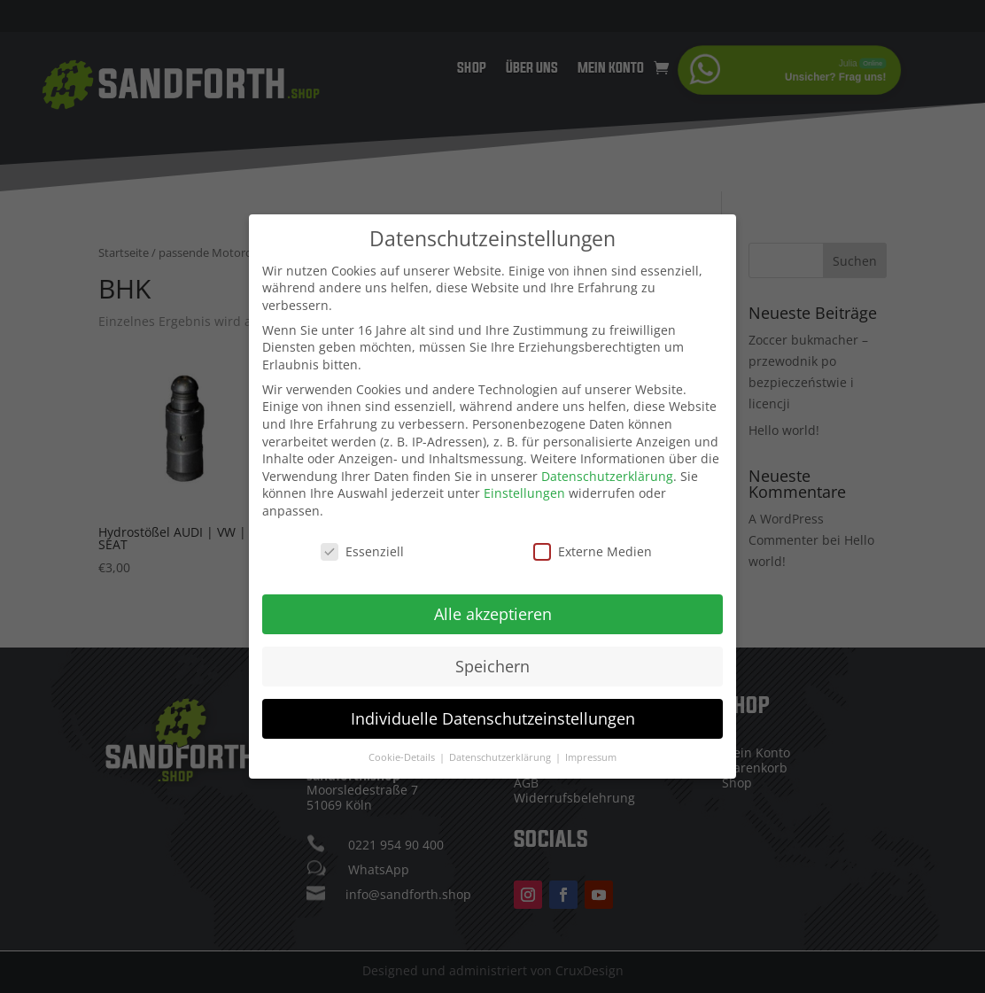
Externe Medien (592, 545)
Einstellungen (524, 487)
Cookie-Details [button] (403, 751)
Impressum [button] (591, 751)
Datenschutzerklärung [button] (501, 751)
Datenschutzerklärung (607, 470)
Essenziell (362, 545)
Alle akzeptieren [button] (493, 607)
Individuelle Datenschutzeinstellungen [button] (493, 712)
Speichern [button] (492, 660)
